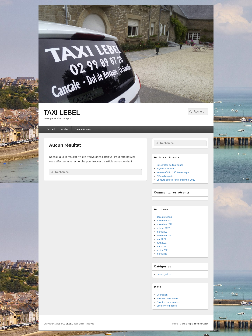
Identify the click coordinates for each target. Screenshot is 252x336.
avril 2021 (161, 242)
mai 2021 (161, 239)
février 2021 (163, 250)
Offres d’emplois (165, 176)
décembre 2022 (164, 220)
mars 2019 (162, 253)
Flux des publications (167, 298)
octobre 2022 (163, 228)
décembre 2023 (164, 217)
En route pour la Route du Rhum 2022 (176, 179)
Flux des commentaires (168, 302)
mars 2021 (162, 246)
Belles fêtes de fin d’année (170, 165)
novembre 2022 (164, 224)
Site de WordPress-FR (168, 305)
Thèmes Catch (201, 324)
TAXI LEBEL (62, 112)
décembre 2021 (164, 235)
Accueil (51, 129)
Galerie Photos (83, 129)
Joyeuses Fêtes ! (165, 168)
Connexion (162, 294)
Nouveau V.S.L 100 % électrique (173, 172)
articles (64, 129)
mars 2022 (162, 231)
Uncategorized (164, 274)
